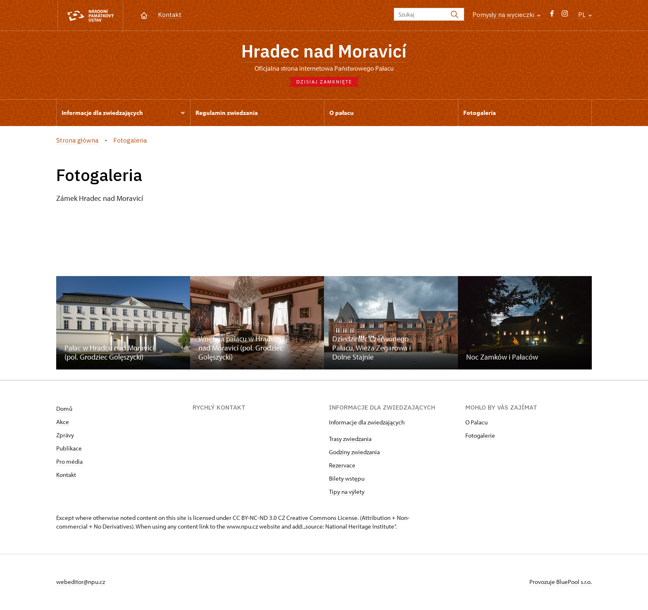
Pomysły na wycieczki (506, 15)
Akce (62, 423)
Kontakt (169, 15)
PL (585, 15)
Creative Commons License (321, 518)
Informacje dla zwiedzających (367, 423)
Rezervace (342, 466)
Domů (64, 409)
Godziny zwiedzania (354, 453)
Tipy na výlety (346, 492)
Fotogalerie (480, 436)
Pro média (69, 462)
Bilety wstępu (346, 479)
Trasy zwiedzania (350, 439)
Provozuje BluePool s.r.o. (560, 582)
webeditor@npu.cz (80, 582)
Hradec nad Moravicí (324, 51)
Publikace (69, 449)
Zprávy (65, 436)
